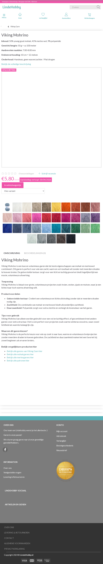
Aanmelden (66, 16)
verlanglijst (43, 16)
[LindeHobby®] (11, 7)
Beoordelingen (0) (35, 253)
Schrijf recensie (48, 173)
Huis (20, 16)
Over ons (8, 468)
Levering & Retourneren (14, 477)
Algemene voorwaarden (17, 543)
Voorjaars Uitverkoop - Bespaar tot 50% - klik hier (19, 2)
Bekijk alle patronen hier (18, 360)
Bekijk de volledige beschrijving (16, 64)
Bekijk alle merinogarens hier (20, 357)
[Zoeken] (98, 7)
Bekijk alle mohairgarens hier (20, 354)
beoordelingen (26, 173)
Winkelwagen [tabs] (89, 16)
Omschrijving (12, 253)
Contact (9, 538)
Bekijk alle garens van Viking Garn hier (24, 351)
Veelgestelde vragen (12, 472)
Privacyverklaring (14, 549)
